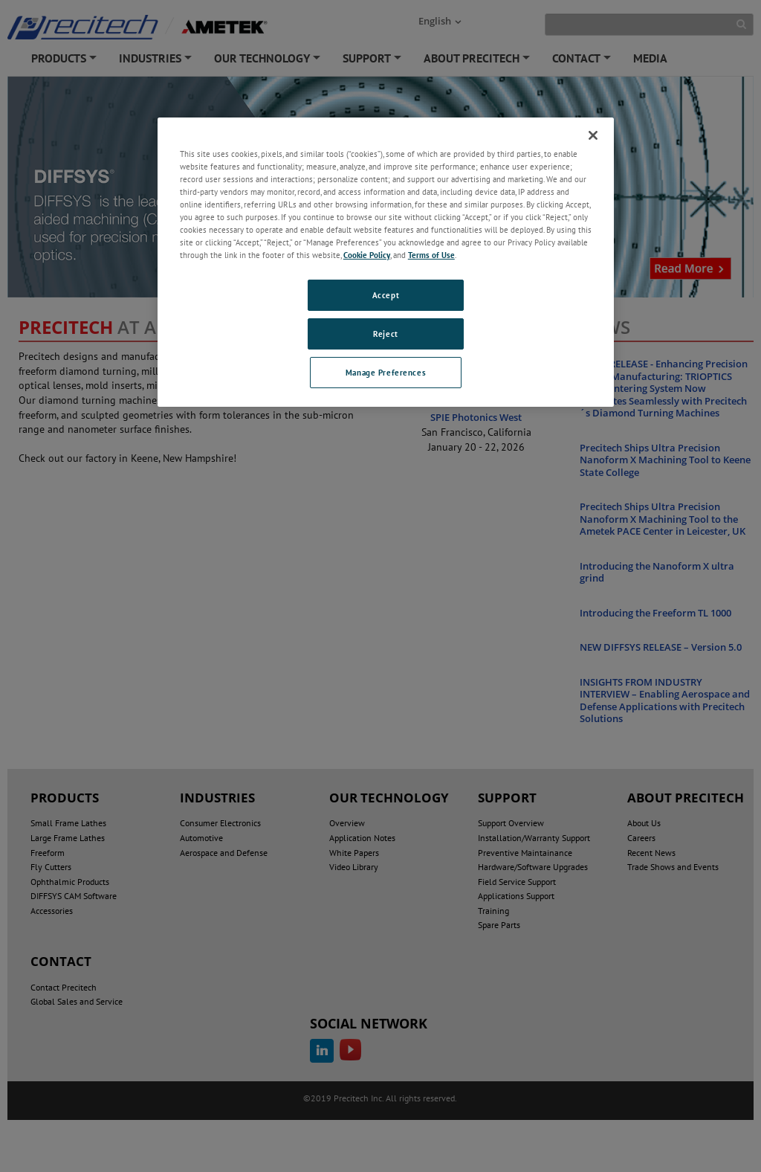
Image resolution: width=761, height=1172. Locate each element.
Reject (385, 333)
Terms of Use (431, 254)
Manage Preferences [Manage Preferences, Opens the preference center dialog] (386, 372)
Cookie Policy (366, 254)
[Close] (593, 135)
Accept (385, 294)
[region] (386, 262)
